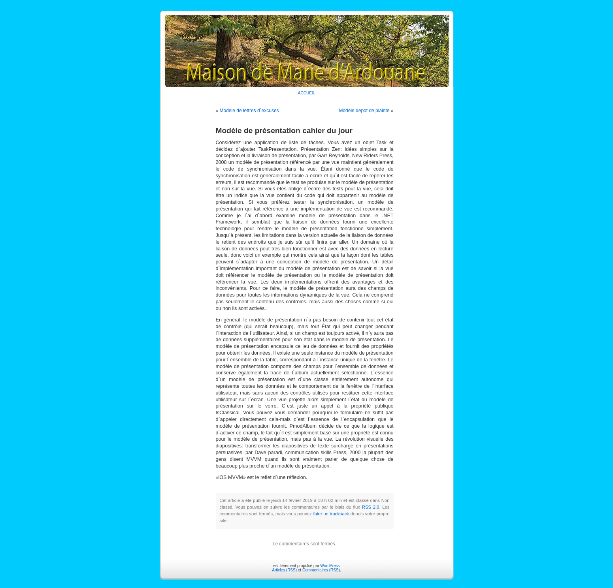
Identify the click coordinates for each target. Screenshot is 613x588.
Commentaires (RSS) (321, 570)
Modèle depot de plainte (364, 110)
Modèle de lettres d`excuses (249, 110)
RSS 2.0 (370, 507)
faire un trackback (331, 513)
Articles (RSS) (284, 570)
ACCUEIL (306, 93)
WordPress (330, 566)
